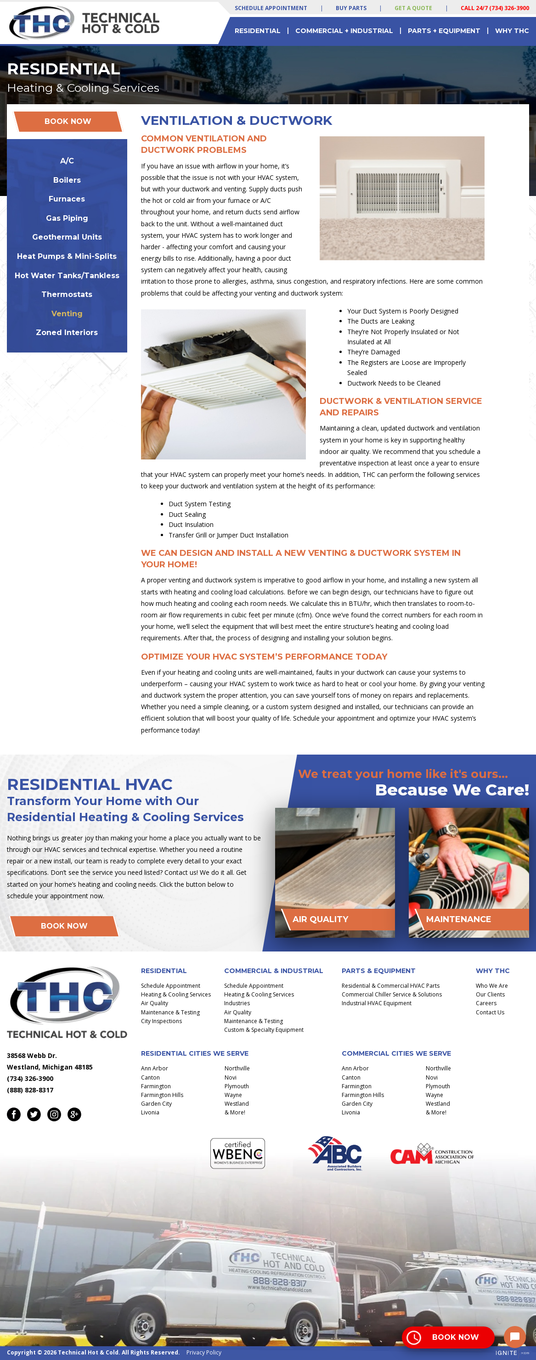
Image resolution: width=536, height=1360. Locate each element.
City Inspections (161, 1021)
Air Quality (154, 1003)
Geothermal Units (67, 237)
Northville (237, 1068)
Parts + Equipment (444, 31)
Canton (150, 1077)
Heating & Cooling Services (176, 994)
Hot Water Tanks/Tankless (67, 275)
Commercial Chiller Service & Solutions (392, 994)
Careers (486, 1003)
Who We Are (492, 986)
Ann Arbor (154, 1068)
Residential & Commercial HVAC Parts (391, 986)
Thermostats (66, 294)
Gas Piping (67, 218)
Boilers (67, 180)
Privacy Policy (203, 1352)
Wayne (233, 1095)
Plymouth (237, 1086)
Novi (231, 1077)
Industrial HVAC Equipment (377, 1003)
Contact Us (490, 1012)
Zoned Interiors (67, 332)
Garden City (156, 1104)
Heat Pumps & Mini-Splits (67, 256)
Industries (237, 1003)
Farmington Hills (162, 1095)
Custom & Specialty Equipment (264, 1030)
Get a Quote (413, 8)
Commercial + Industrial (344, 31)
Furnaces (67, 199)
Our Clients (490, 994)
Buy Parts (351, 8)
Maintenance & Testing (170, 1012)
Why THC (512, 31)
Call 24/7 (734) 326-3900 (495, 8)
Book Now (68, 121)
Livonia (150, 1112)
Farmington (156, 1086)
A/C (67, 161)
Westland (237, 1104)
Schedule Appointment (271, 8)
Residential (258, 31)
